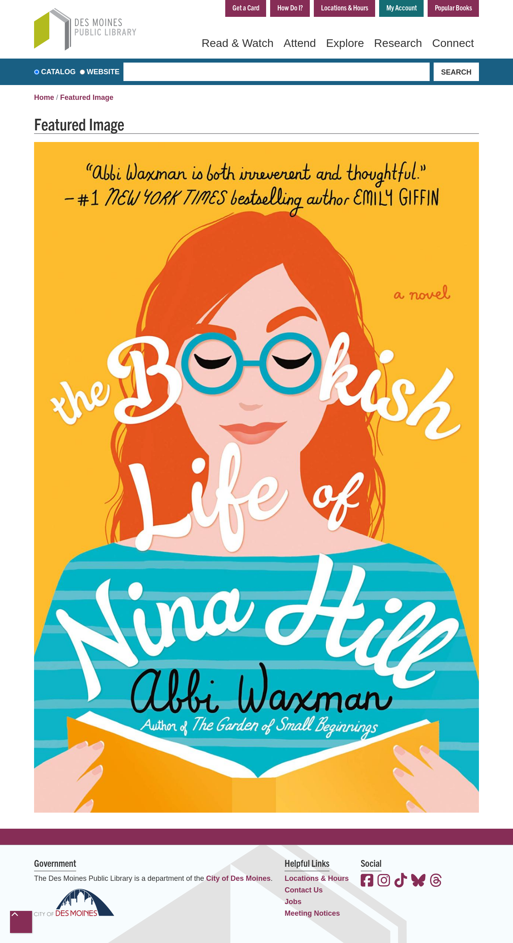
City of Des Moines (238, 878)
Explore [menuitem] (345, 43)
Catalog (58, 72)
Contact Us (304, 890)
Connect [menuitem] (453, 43)
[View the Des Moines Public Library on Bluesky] (418, 881)
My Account (401, 7)
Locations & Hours (344, 7)
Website (103, 72)
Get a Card (245, 7)
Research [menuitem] (398, 43)
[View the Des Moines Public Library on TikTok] (400, 881)
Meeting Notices (312, 913)
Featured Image (86, 97)
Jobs (293, 902)
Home (44, 97)
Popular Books (453, 7)
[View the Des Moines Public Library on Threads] (436, 881)
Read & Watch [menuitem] (237, 43)
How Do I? (290, 7)
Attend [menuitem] (299, 43)
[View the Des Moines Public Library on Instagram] (384, 881)
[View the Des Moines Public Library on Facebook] (367, 881)
